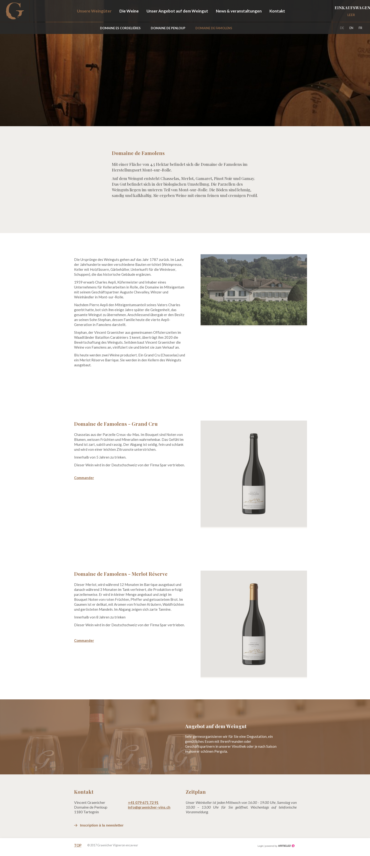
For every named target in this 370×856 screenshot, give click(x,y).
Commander (84, 478)
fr (360, 28)
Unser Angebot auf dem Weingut (177, 10)
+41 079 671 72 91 (143, 802)
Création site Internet (279, 846)
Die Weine (129, 10)
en (351, 28)
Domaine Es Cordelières (120, 28)
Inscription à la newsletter (101, 825)
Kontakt (277, 10)
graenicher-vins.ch (14, 11)
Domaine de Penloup (168, 28)
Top (77, 845)
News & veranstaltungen (239, 10)
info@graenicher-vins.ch (149, 807)
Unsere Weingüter (94, 10)
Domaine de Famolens (213, 28)
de (342, 28)
